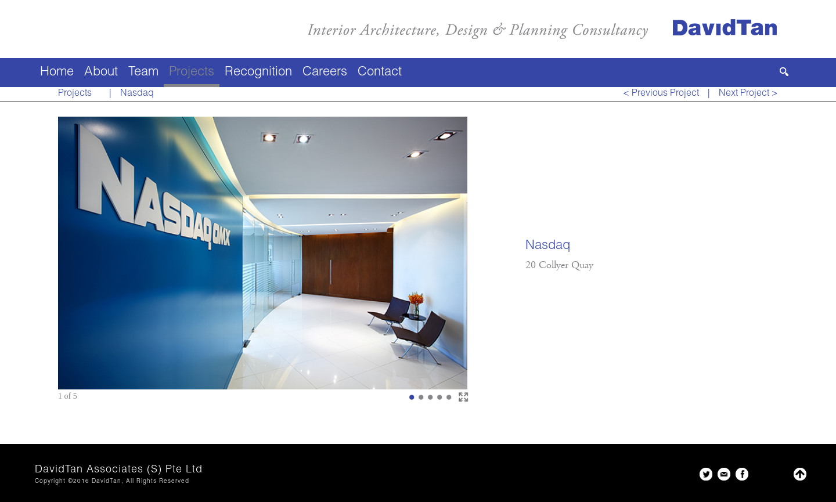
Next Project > (748, 94)
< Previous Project (661, 94)
